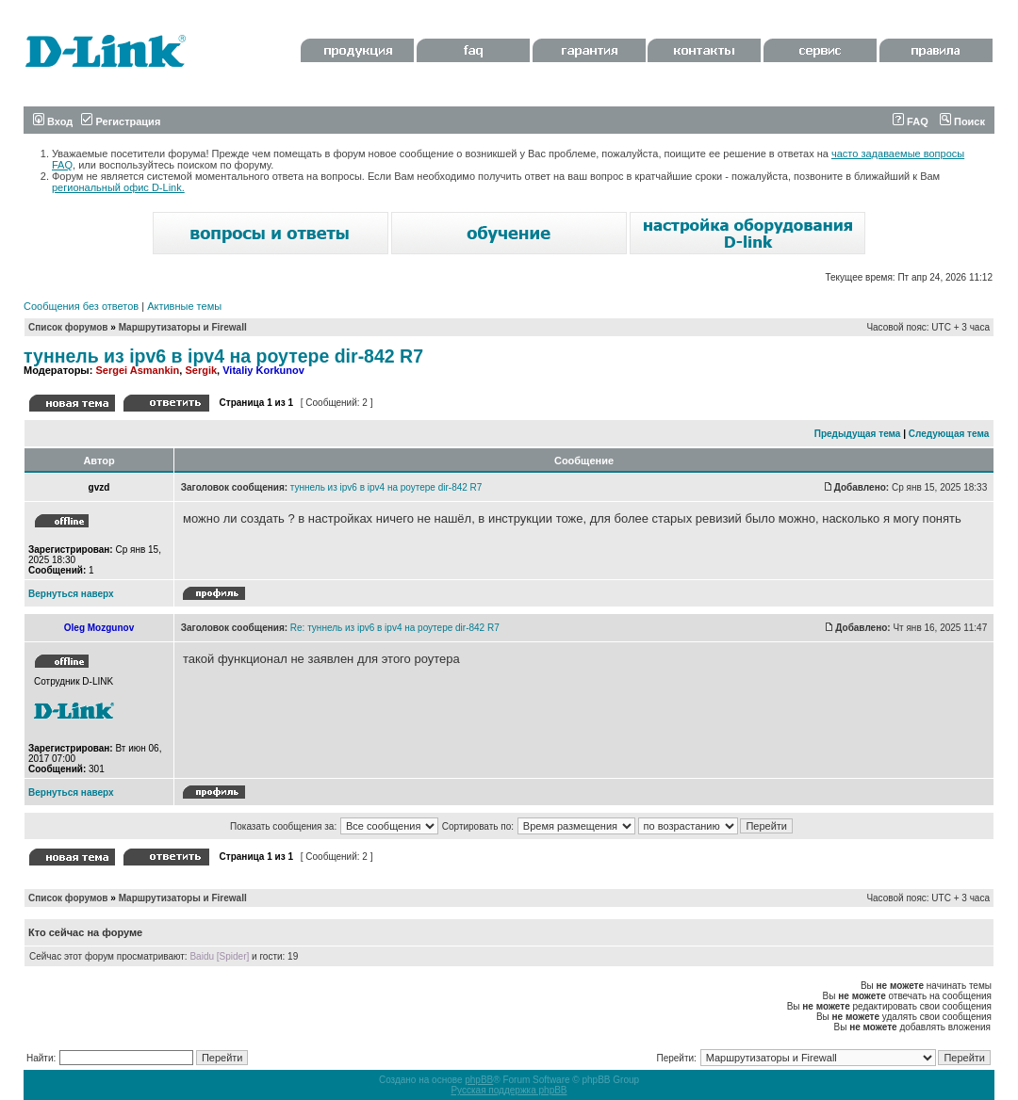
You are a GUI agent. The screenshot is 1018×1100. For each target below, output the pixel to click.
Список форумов (68, 327)
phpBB (479, 1080)
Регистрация (120, 121)
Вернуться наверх (71, 594)
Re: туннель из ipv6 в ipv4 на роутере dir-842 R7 (395, 628)
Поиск (962, 121)
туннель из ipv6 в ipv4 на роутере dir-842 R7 (223, 356)
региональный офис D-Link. (118, 187)
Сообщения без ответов (81, 306)
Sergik (201, 370)
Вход (53, 121)
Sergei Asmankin (137, 370)
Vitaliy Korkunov (263, 370)
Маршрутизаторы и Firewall (183, 327)
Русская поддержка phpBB (508, 1090)
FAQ (910, 121)
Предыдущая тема (857, 434)
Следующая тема (949, 434)
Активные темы (184, 306)
